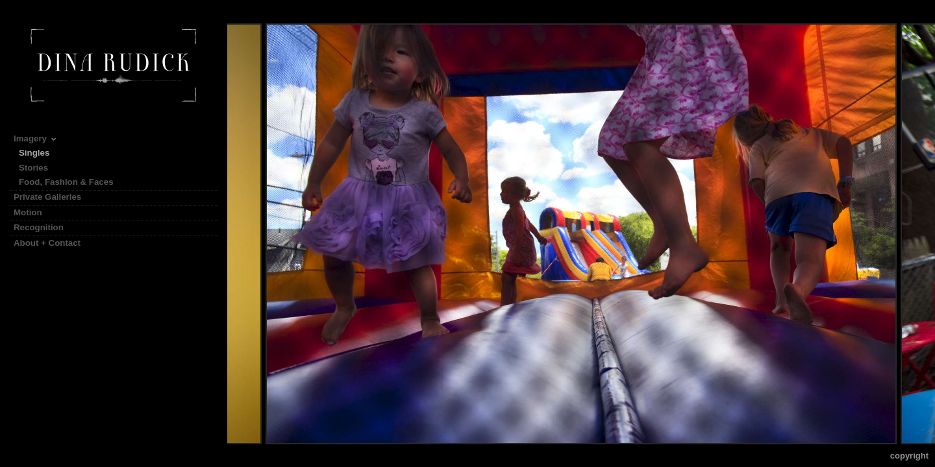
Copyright (909, 456)
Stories (39, 168)
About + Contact (47, 243)
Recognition (39, 227)
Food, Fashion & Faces (66, 182)
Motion (33, 212)
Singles (34, 153)
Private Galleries (47, 197)
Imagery (36, 138)
